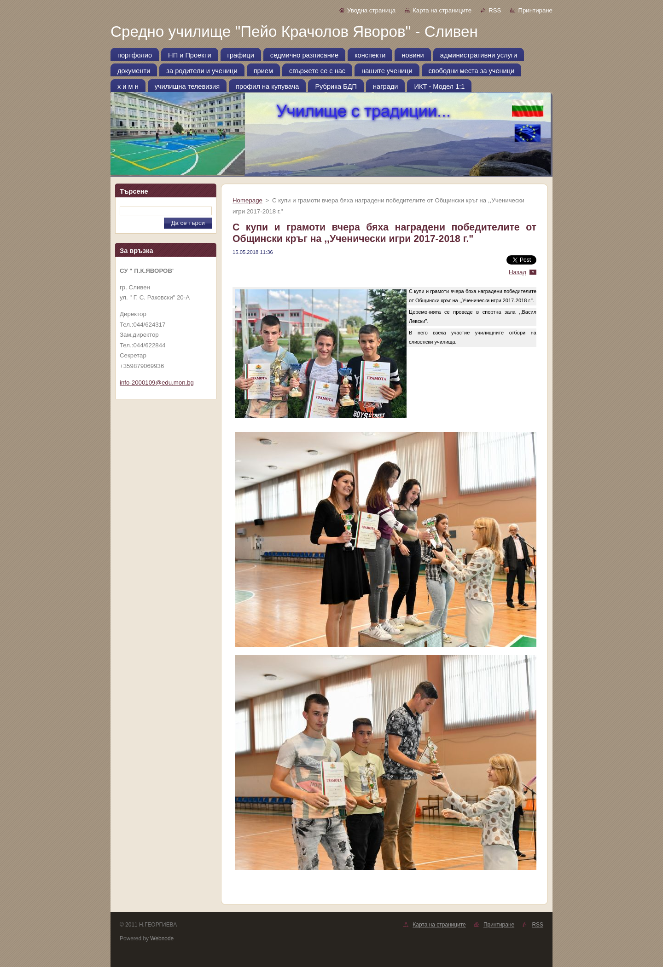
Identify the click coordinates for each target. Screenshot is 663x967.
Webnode (162, 938)
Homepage (247, 200)
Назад (517, 272)
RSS (495, 10)
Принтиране (535, 10)
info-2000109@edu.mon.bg (157, 382)
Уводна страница (371, 10)
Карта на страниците (442, 10)
